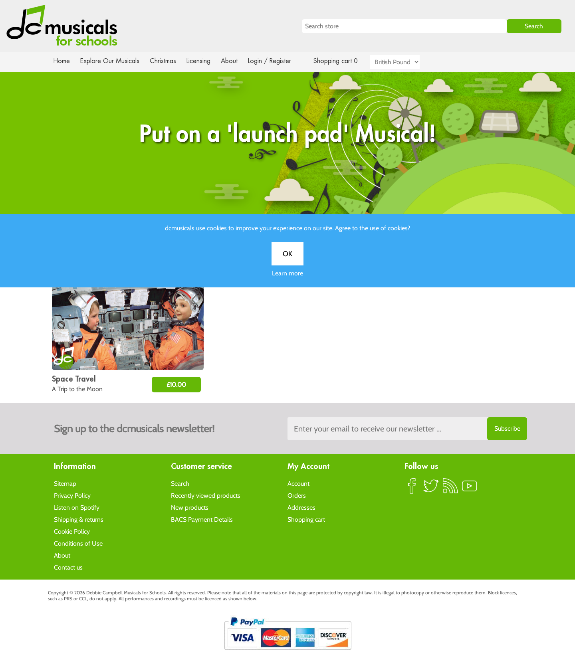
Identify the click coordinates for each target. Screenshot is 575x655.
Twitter (431, 489)
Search (180, 483)
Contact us (68, 567)
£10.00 (176, 384)
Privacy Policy (72, 495)
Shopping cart (306, 519)
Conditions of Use (78, 543)
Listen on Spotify (76, 507)
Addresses (301, 507)
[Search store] (404, 26)
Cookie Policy (72, 531)
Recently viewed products (205, 495)
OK (287, 263)
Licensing (204, 60)
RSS (450, 489)
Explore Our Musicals (111, 60)
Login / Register (277, 60)
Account (298, 483)
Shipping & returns (78, 519)
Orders (297, 495)
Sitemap (65, 483)
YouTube (469, 489)
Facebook (412, 489)
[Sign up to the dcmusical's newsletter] (407, 428)
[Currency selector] (404, 62)
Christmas (166, 60)
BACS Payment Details (202, 519)
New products (189, 507)
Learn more (287, 283)
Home (61, 60)
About (236, 60)
